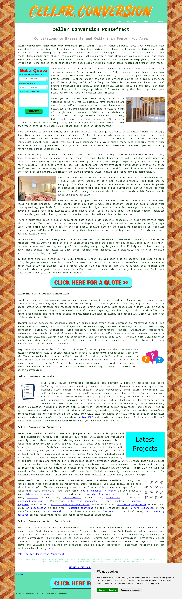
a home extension (142, 508)
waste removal (52, 511)
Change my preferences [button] (130, 590)
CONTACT (145, 22)
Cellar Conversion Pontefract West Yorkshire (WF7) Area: (56, 46)
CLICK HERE (86, 417)
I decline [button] (112, 590)
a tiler (32, 497)
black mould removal (40, 494)
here (50, 548)
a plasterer (106, 511)
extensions (113, 497)
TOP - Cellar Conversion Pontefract (41, 554)
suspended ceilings (30, 501)
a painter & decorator (99, 494)
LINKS (127, 22)
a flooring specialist (131, 504)
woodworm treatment (80, 508)
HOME (119, 22)
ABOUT (136, 22)
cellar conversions (104, 541)
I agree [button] (102, 590)
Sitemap (19, 575)
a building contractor (83, 501)
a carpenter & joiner (101, 491)
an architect (72, 497)
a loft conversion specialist (70, 504)
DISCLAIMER (157, 22)
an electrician (36, 508)
